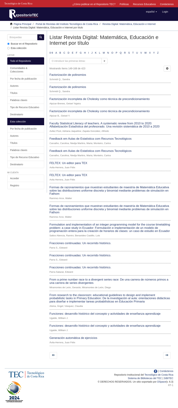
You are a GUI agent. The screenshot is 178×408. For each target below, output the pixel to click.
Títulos (13, 93)
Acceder (14, 178)
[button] (151, 11)
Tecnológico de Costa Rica (158, 374)
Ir (104, 61)
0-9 (51, 52)
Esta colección (16, 48)
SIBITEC (168, 378)
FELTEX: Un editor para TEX (68, 163)
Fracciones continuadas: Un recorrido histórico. (80, 243)
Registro (14, 185)
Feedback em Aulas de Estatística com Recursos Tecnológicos (91, 138)
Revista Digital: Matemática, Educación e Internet (129, 24)
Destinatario (16, 114)
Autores (14, 85)
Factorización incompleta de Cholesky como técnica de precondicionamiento (100, 99)
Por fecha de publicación (23, 78)
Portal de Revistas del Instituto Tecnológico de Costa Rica (67, 24)
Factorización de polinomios (68, 74)
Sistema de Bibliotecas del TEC (145, 378)
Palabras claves (18, 100)
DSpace (161, 381)
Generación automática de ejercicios (73, 338)
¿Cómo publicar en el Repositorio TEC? (93, 4)
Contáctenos (167, 4)
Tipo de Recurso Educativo (24, 107)
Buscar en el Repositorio (22, 43)
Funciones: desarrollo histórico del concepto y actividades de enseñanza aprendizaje (105, 313)
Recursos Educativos (144, 4)
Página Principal (22, 24)
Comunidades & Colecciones (18, 70)
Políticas (124, 4)
